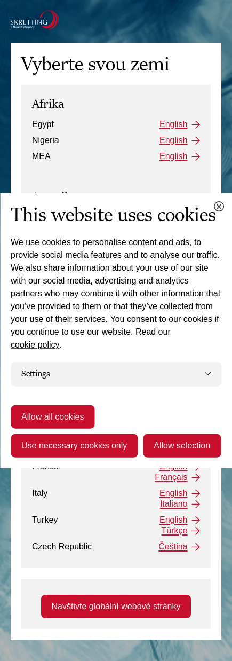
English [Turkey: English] (173, 519)
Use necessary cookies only (74, 445)
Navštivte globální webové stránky (116, 606)
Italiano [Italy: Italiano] (174, 503)
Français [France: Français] (171, 477)
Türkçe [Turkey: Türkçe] (175, 530)
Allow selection (182, 445)
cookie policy (35, 344)
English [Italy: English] (173, 493)
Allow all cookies (52, 416)
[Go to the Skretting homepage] (34, 19)
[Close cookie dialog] (219, 207)
